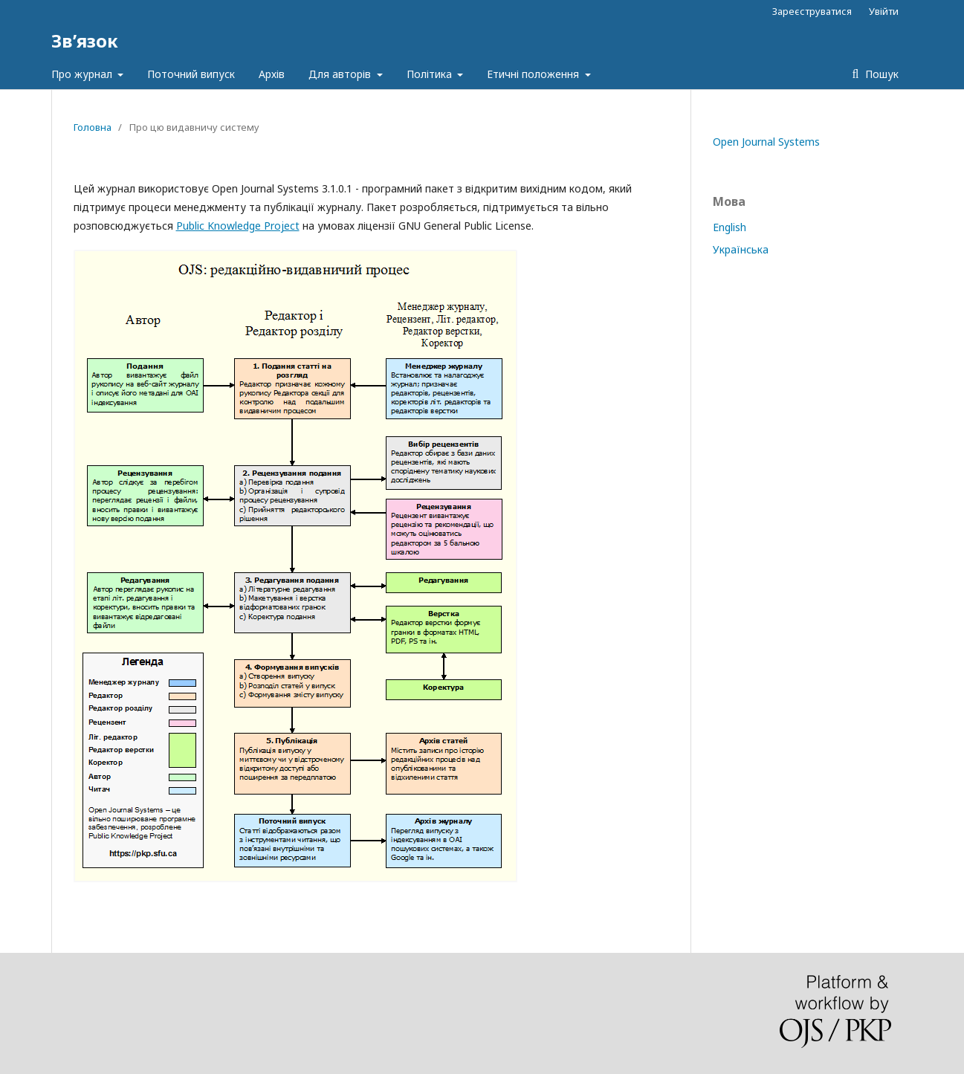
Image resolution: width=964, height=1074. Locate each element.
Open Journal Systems (766, 142)
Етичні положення (534, 74)
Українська (741, 249)
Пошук (880, 74)
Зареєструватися (812, 11)
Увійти (884, 11)
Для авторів (341, 74)
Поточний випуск (191, 74)
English (729, 227)
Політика (431, 74)
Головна (92, 127)
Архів (272, 74)
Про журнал (83, 74)
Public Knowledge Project (238, 226)
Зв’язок (84, 40)
